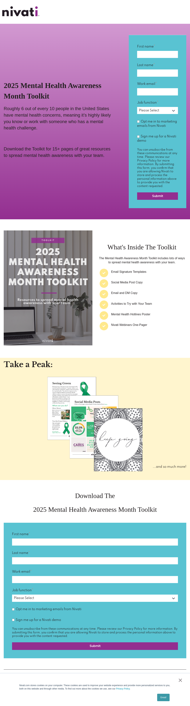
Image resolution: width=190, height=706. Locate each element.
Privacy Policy (123, 688)
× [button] (180, 680)
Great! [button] (163, 697)
